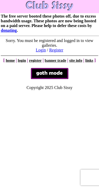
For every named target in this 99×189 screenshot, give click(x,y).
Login (41, 50)
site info (75, 60)
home (10, 60)
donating (9, 30)
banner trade (55, 60)
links (89, 60)
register (35, 60)
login (22, 60)
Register (56, 50)
